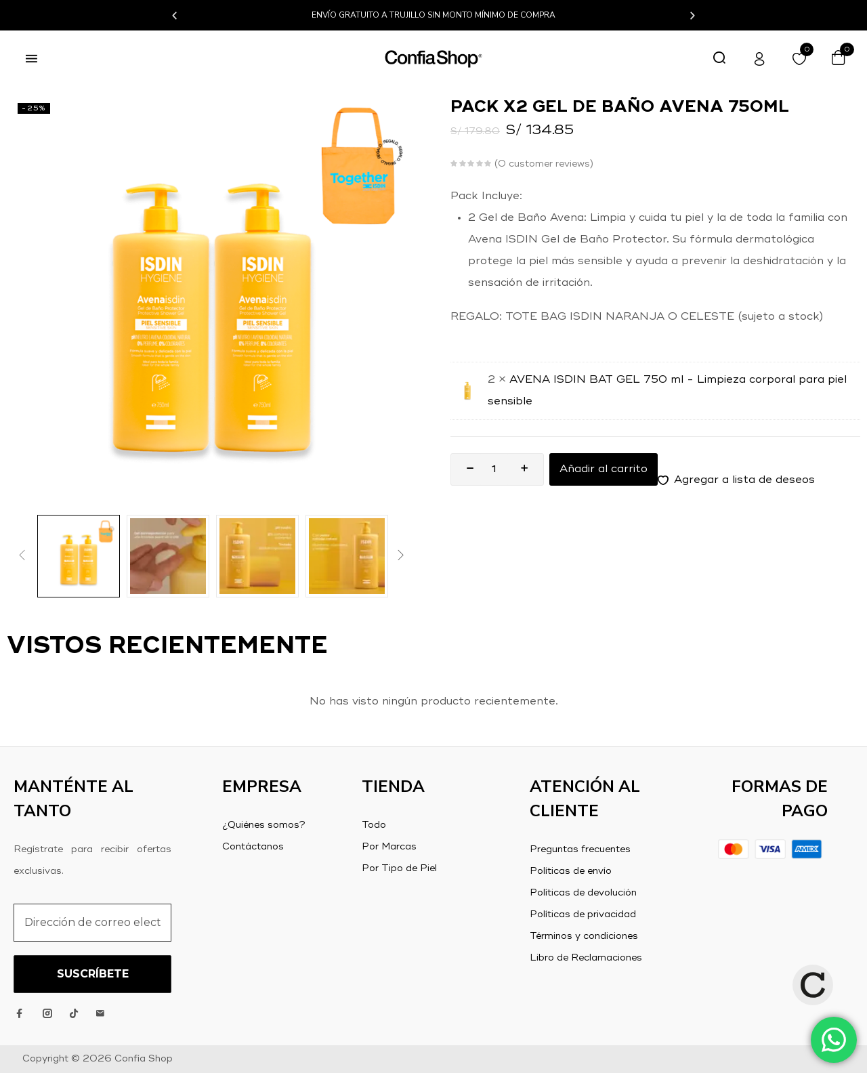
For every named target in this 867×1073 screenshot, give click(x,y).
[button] (174, 15)
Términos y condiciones (584, 936)
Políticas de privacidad (583, 914)
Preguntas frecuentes (580, 849)
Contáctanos (253, 846)
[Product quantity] (494, 469)
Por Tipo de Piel (399, 868)
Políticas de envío (571, 871)
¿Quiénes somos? (263, 825)
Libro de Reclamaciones (586, 958)
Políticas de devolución (583, 893)
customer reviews (544, 164)
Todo (374, 825)
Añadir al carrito (603, 469)
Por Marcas (389, 846)
